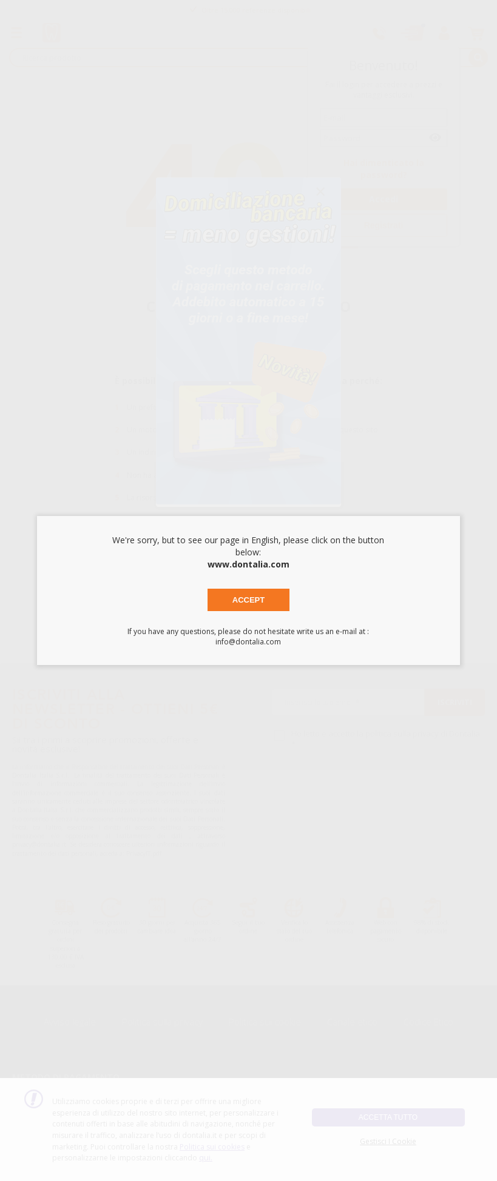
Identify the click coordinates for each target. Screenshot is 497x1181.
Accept (248, 599)
